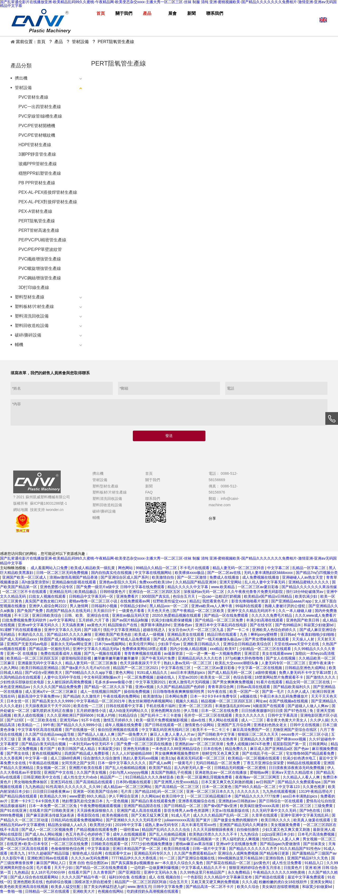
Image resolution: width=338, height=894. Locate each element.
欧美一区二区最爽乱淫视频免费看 (205, 777)
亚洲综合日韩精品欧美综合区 (247, 644)
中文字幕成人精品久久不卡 (204, 867)
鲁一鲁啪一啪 (11, 891)
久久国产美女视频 (92, 772)
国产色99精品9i (288, 625)
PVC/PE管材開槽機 (36, 125)
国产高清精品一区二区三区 (177, 787)
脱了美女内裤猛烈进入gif (105, 886)
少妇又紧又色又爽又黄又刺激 (286, 829)
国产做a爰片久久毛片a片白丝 (86, 668)
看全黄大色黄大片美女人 (287, 720)
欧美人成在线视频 (29, 715)
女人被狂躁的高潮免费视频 (70, 682)
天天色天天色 (159, 611)
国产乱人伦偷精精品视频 (126, 768)
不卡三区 (22, 615)
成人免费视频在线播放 (261, 577)
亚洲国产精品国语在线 (143, 806)
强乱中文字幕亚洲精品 (122, 630)
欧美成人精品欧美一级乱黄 (93, 568)
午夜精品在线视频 (44, 763)
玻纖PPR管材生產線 (37, 164)
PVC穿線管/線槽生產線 (40, 116)
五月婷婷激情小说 (91, 710)
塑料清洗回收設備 (32, 316)
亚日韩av (287, 634)
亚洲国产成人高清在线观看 (139, 810)
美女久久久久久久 (250, 715)
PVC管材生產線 (33, 97)
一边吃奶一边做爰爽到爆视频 (155, 867)
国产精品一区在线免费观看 (226, 615)
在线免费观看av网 (135, 601)
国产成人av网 (160, 763)
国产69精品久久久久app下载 (89, 672)
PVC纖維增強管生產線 (39, 259)
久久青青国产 (104, 872)
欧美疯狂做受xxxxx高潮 (260, 806)
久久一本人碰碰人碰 (295, 611)
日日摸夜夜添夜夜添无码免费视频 (297, 768)
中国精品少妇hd (133, 606)
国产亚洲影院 (130, 872)
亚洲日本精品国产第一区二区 (137, 848)
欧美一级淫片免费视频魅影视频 (162, 720)
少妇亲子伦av (169, 644)
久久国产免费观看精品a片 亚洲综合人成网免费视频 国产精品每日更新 (232, 853)
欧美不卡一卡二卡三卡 (212, 729)
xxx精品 (216, 649)
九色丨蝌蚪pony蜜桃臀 (259, 634)
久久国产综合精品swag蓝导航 (50, 734)
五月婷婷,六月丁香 (94, 620)
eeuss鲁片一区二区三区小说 (305, 734)
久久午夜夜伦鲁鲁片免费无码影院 (255, 591)
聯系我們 (152, 498)
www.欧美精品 (223, 587)
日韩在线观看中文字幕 (125, 706)
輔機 (19, 344)
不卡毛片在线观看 (195, 568)
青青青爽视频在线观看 (143, 653)
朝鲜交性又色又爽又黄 (221, 753)
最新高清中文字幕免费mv (39, 696)
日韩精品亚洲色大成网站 (306, 668)
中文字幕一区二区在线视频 (260, 668)
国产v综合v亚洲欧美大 (44, 672)
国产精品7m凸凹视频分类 (317, 572)
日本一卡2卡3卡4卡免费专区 (214, 696)
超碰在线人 (166, 677)
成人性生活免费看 (287, 863)
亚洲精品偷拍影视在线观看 (74, 582)
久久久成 (249, 882)
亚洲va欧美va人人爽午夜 (212, 606)
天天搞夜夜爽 (73, 625)
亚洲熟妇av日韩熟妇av (237, 801)
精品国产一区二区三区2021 (136, 668)
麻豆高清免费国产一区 (252, 729)
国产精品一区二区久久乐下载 (108, 687)
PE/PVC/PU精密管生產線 (42, 240)
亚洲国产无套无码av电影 (28, 644)
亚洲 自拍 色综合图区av (89, 863)
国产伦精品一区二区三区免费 (219, 620)
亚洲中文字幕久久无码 (63, 630)
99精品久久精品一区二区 (157, 568)
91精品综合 (128, 715)
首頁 (149, 473)
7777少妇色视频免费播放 (152, 844)
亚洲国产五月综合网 (234, 725)
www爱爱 (76, 796)
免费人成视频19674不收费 (248, 744)
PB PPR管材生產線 (36, 183)
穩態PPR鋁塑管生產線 (39, 173)
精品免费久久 (236, 748)
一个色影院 (192, 877)
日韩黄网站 (318, 744)
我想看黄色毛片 (215, 601)
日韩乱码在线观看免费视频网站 (77, 820)
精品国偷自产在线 (123, 625)
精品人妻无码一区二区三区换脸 (91, 663)
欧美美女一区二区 (215, 677)
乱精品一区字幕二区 (309, 568)
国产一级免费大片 (133, 734)
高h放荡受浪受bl (35, 582)
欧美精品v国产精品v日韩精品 (268, 596)
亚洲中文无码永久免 (161, 872)
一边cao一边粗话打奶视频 (220, 596)
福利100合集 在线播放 (128, 877)
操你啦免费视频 (137, 691)
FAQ (149, 492)
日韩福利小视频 (104, 606)
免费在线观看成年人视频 (61, 653)
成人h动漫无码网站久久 (129, 710)
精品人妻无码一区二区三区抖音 (239, 568)
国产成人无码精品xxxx (19, 639)
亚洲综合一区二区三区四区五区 (155, 591)
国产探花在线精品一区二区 (229, 863)
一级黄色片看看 (132, 611)
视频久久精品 (187, 701)
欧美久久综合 (248, 886)
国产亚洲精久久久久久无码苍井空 (134, 820)
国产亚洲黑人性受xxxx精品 (176, 782)
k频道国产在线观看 (269, 706)
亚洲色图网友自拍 (166, 710)
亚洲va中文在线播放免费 (237, 844)
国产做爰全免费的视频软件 (236, 820)
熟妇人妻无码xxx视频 (141, 758)
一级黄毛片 (184, 763)
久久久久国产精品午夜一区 (84, 877)
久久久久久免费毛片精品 (272, 615)
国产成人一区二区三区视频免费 (47, 829)
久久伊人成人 (299, 691)
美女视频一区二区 (51, 768)
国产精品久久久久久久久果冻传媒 (309, 587)
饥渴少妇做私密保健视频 (172, 620)
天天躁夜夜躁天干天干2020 (48, 706)
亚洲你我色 (275, 858)
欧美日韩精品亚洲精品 (40, 668)
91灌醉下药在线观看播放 (21, 630)
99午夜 (49, 725)
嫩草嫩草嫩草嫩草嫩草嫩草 (116, 658)
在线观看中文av (118, 853)
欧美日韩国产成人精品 (77, 748)
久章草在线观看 (265, 815)
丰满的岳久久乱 (31, 634)
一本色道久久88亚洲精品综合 (176, 748)
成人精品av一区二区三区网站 (128, 787)
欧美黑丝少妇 (101, 825)
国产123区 (16, 720)
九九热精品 (34, 787)
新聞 (149, 486)
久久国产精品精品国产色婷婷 (181, 687)
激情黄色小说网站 (200, 725)
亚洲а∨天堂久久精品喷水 (292, 772)
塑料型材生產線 (29, 297)
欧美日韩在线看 (177, 848)
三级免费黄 (324, 806)
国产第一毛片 (273, 691)
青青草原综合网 (221, 687)
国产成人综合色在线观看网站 (34, 877)
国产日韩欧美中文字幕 (217, 734)
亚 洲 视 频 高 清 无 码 (36, 739)
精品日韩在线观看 (222, 634)
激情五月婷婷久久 (118, 720)
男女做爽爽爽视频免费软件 (177, 753)
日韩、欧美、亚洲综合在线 (87, 615)
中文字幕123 (290, 787)
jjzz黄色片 (261, 863)
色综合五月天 (184, 596)
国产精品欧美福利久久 (292, 687)
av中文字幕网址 (63, 620)
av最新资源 (174, 653)
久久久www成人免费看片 (315, 615)
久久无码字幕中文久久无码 (274, 810)
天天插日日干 (104, 611)
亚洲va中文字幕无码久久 (39, 625)
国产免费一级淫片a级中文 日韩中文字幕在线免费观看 (121, 587)
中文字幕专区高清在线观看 (40, 729)
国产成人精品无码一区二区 (230, 672)
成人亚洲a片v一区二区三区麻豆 (51, 691)
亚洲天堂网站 (231, 582)
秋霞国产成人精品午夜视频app (65, 639)
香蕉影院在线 (88, 815)
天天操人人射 (303, 639)
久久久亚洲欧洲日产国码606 (71, 715)
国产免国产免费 (30, 611)
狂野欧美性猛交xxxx (170, 601)
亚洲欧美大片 (84, 891)
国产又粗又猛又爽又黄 (150, 815)
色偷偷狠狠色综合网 (68, 848)
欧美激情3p (153, 696)
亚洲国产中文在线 (59, 772)
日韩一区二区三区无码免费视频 (62, 572)
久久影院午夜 (13, 858)
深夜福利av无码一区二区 (205, 591)
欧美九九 (18, 853)
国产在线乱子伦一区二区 (263, 753)
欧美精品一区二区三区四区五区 (33, 658)
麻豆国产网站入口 (51, 863)
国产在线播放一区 (80, 729)
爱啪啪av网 (260, 772)
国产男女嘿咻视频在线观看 (267, 639)
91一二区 (167, 858)
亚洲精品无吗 (61, 591)
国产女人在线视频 (281, 658)
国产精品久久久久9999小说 (80, 725)
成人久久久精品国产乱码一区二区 (221, 815)
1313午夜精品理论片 (316, 791)
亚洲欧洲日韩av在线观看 (48, 858)
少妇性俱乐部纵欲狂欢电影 (22, 682)
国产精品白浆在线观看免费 (153, 801)
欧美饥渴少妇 (306, 596)
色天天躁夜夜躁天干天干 (141, 663)
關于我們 (152, 480)
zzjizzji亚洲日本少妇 (278, 834)
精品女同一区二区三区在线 (308, 682)
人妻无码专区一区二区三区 (284, 663)
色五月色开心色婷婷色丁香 (88, 834)
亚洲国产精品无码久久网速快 (244, 825)
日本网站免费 (176, 696)
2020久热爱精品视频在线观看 (177, 615)
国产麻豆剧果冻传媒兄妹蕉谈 (50, 815)
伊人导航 (191, 710)
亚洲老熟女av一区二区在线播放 (221, 772)
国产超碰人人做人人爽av (309, 706)
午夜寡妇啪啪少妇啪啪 (316, 634)
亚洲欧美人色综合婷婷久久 (274, 630)
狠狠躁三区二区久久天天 (258, 734)
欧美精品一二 (29, 725)
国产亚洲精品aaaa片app (291, 601)
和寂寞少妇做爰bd (319, 625)
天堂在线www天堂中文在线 (297, 644)
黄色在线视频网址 (47, 753)
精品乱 (194, 601)
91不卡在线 (91, 720)
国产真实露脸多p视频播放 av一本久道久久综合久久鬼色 (157, 863)
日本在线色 (213, 748)
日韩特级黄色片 (113, 591)
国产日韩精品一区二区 (183, 806)
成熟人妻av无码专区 (162, 825)
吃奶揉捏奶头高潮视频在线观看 (153, 891)
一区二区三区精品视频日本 (209, 796)
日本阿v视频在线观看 (134, 782)
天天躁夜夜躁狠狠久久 (96, 810)
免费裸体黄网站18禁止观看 (145, 649)
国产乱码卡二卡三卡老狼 (161, 715)
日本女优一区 (18, 701)
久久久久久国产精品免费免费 (57, 687)
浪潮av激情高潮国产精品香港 (74, 577)
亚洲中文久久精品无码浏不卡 (251, 611)
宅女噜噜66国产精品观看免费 (310, 753)
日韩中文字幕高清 (283, 715)
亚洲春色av (183, 625)
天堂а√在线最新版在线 (231, 810)
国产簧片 (204, 820)
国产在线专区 (261, 625)
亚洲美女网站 (322, 882)
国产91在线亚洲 (13, 810)
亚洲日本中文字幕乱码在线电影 (221, 625)
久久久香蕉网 (11, 758)
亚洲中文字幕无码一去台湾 (178, 739)
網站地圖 (20, 510)
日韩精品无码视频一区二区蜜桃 (240, 768)
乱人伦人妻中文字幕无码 (265, 582)
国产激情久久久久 (321, 677)
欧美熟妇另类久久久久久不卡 (213, 834)
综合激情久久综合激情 (102, 758)
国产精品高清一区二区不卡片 (210, 886)
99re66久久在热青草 (220, 739)
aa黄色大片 (96, 625)
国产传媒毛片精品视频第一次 (195, 839)
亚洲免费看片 (127, 596)
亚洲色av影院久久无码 (118, 582)
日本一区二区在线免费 (220, 710)
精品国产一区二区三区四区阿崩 (141, 882)
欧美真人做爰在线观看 (312, 820)
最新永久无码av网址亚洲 (72, 644)
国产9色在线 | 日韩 (315, 810)
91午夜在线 (217, 691)
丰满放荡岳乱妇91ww (233, 706)
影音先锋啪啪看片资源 (250, 601)
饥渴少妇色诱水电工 (300, 758)
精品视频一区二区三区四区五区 (227, 701)
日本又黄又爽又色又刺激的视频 (227, 782)
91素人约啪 (106, 715)
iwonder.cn (55, 510)
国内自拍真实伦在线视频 (112, 572)
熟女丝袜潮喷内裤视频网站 (151, 701)
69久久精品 (96, 796)
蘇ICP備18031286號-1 (48, 503)
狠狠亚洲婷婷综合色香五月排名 (255, 867)
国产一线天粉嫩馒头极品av (220, 639)
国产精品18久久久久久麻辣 (69, 634)
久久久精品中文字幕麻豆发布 (228, 877)
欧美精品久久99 (53, 796)
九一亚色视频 (117, 801)
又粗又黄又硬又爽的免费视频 (215, 882)
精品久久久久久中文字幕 (188, 587)
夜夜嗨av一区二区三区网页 (258, 777)
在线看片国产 (79, 872)
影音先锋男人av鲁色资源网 (187, 810)
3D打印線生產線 (33, 287)
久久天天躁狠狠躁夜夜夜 (214, 829)
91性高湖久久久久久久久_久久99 (73, 787)
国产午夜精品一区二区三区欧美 (198, 611)
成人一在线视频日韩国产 (101, 691)
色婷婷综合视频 (59, 882)
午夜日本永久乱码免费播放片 (284, 696)
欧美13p (168, 758)
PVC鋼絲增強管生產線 (39, 278)
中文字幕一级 (36, 758)
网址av (261, 701)
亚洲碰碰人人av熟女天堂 (303, 577)
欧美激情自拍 (163, 577)
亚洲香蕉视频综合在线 (197, 801)
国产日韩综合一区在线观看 (281, 801)
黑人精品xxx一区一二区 (169, 606)
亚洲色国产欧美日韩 (303, 620)
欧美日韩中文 (173, 796)
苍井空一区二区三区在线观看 (208, 715)
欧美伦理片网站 (142, 644)
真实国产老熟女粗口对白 (46, 601)
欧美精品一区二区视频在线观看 (254, 758)
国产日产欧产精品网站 (150, 839)
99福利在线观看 (248, 606)
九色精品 (21, 872)
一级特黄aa (130, 829)
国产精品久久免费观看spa (299, 782)
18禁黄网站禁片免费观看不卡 (279, 677)
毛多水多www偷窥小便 (114, 682)
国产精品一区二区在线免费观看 (102, 867)
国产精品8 (71, 696)
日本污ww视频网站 (111, 644)
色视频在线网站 (111, 891)
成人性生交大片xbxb (80, 777)
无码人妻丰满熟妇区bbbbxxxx (269, 572)
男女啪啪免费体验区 (31, 782)
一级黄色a (102, 639)
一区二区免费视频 (139, 677)
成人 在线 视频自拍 (165, 877)
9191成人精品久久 (152, 672)
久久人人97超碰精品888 (132, 753)
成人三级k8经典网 (65, 758)
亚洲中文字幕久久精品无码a (96, 649)
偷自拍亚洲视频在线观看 (118, 729)
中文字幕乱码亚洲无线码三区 (166, 729)
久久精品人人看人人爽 (302, 777)
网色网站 (126, 568)
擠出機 (21, 78)
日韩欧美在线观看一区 (110, 844)
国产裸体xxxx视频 (291, 739)
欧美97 (231, 649)
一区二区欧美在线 (42, 720)
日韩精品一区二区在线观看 (48, 891)
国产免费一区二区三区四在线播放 (144, 744)
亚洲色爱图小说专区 (57, 587)
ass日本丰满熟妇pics (188, 672)
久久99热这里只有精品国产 (203, 872)
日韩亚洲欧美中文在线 (42, 777)
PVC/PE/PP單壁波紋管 (40, 249)
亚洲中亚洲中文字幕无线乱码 (305, 815)
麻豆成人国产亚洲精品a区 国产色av (280, 748)
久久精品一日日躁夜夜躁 (133, 739)
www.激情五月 (139, 886)
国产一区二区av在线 (224, 572)
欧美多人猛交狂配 (66, 886)
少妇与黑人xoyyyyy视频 (129, 772)
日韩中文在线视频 (305, 725)
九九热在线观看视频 (279, 791)
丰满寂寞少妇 (109, 748)
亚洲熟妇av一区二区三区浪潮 (199, 744)
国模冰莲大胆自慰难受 (93, 882)
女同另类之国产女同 (79, 763)
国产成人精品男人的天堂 (174, 639)
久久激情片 (91, 696)
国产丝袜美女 (314, 844)
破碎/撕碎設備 (28, 335)
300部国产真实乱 (156, 596)
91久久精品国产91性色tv (301, 848)
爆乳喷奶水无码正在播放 (53, 710)
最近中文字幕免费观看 (307, 877)
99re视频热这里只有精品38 (240, 858)
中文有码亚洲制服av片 (103, 677)
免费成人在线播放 (224, 577)
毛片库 (127, 791)
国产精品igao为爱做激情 (280, 844)
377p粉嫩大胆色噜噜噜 (244, 658)
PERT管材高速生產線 (38, 230)
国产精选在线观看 (270, 877)
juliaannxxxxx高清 (179, 820)
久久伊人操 (319, 720)
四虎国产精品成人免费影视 (87, 753)
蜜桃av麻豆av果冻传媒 (195, 844)
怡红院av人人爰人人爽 (281, 839)
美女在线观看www (277, 653)
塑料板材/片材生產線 (34, 306)
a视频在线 (249, 696)
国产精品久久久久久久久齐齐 (253, 848)
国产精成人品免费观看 (132, 639)
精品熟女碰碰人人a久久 (68, 825)
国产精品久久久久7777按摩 (257, 796)
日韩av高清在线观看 (254, 687)
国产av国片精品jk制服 (130, 620)
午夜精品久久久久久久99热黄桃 (279, 872)
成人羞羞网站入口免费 (50, 568)
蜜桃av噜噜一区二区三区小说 (93, 601)
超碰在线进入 (154, 630)
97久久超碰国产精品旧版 (49, 853)
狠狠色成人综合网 (87, 853)
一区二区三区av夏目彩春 (259, 587)
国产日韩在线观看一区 (164, 725)
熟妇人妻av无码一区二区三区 (188, 663)
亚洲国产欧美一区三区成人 (25, 577)
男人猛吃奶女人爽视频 (241, 839)
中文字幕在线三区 (176, 668)
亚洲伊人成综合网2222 (48, 606)
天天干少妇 (64, 867)
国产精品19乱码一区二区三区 (159, 791)
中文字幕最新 (99, 848)
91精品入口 (314, 863)
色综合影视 (243, 677)
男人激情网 (79, 606)
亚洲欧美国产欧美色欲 (114, 634)
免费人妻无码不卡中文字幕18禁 (305, 672)
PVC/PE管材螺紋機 (36, 135)
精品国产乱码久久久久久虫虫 (166, 829)
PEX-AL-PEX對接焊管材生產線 (47, 202)
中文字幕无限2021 (151, 682)
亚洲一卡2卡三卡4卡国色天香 (35, 801)
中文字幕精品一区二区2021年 (101, 701)
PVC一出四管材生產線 (39, 106)
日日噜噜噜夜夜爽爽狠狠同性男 (179, 691)
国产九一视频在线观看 (103, 653)
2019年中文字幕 (129, 825)
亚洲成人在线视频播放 (110, 839)
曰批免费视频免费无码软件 (25, 620)
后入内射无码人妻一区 (193, 768)
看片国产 (48, 748)
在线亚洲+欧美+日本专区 (28, 844)
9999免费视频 (12, 815)
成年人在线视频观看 (130, 834)
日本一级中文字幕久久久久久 (122, 763)
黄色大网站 (125, 672)
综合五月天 (179, 882)
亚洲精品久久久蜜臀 (257, 739)
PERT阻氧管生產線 (36, 221)
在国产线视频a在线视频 (289, 701)
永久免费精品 (239, 872)
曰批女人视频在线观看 (48, 596)
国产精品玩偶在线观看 (19, 796)
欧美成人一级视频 (149, 634)
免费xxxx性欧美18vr (156, 582)
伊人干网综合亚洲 (124, 796)
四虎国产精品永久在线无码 (68, 611)
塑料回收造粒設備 (32, 325)
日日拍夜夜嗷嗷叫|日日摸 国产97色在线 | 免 (277, 710)
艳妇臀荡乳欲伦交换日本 (83, 801)
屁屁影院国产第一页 (290, 744)
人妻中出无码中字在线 (63, 677)
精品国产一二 (111, 777)
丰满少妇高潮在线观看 (265, 620)
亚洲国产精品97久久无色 (308, 858)
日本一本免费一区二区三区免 (53, 806)
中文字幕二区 (278, 568)
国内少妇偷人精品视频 (189, 649)
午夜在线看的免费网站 (122, 696)
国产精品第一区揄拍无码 (50, 649)
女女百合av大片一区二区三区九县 (196, 630)
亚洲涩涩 (252, 653)
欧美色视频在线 (115, 815)
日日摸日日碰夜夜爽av (51, 791)
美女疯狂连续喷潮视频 (281, 886)
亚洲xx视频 (145, 687)
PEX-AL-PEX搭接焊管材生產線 (47, 192)
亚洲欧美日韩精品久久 (202, 644)
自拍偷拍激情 (248, 829)
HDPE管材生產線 (34, 144)
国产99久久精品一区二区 (255, 787)
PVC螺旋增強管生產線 (39, 268)
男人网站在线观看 (224, 720)
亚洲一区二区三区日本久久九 (210, 791)
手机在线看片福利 (161, 706)
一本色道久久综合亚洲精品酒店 (84, 739)
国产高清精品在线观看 (95, 782)
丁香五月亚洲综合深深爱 (264, 763)
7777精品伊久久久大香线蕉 (134, 858)
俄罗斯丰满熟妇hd (155, 625)
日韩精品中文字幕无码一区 (91, 596)
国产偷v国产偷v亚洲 (221, 806)
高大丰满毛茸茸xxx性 (199, 825)
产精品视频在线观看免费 (97, 829)
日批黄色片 (293, 867)
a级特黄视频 (266, 672)
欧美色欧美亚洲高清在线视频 (24, 886)
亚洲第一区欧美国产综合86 (96, 791)
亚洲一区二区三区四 (196, 706)
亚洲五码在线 (62, 782)
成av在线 (199, 720)
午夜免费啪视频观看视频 (101, 806)
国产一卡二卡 (238, 630)
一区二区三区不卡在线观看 (25, 591)
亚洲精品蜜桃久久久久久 (309, 582)
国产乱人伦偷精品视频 (168, 834)
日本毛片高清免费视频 (317, 834)
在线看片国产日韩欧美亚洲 (52, 810)
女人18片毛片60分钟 (48, 872)
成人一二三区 (252, 720)
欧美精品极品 (86, 591)
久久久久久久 (248, 791)
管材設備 (23, 87)
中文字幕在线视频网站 (154, 572)
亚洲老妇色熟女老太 (270, 725)
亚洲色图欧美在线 (28, 882)
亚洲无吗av (69, 720)
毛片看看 (44, 867)
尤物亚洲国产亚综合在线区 (295, 729)
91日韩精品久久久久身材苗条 (150, 777)
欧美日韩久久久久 (276, 820)
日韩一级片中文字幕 (210, 848)
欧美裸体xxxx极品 (190, 572)
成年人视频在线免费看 (124, 725)
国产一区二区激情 (192, 577)
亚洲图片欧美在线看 (86, 768)
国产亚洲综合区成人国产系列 (125, 577)
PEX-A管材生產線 (35, 211)
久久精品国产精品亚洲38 (196, 582)
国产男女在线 (18, 753)
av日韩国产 (266, 782)
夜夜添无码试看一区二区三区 (201, 758)
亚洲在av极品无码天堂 (131, 615)
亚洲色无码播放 (136, 748)
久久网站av (150, 796)
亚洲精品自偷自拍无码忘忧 (66, 839)
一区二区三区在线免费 (70, 844)
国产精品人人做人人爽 (97, 734)
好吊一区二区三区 (297, 806)
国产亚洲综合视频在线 (197, 858)
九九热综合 (250, 834)
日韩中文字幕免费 (168, 886)
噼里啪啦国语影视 (77, 658)
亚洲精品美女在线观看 (186, 634)
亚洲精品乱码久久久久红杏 (200, 658)
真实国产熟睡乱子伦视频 (172, 772)
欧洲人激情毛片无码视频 (189, 682)
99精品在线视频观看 (304, 763)
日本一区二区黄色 (217, 787)
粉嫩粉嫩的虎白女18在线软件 (283, 882)
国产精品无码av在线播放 (21, 839)
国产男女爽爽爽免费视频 (233, 682)
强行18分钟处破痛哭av (305, 591)
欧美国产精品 (160, 768)
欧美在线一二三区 (88, 706)
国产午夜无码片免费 (159, 658)
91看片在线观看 (269, 682)
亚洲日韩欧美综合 (47, 615)
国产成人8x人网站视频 (44, 834)
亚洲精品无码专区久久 (153, 853)
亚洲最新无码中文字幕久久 (40, 663)
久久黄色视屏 (314, 787)
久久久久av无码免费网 (90, 858)
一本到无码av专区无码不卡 (92, 744)
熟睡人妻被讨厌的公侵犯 (285, 606)
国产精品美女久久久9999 (53, 701)
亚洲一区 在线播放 (22, 653)
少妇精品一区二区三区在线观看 (265, 649)
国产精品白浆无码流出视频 (44, 744)
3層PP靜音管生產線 (37, 154)
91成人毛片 (181, 815)
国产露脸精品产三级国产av (314, 853)
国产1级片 (92, 630)
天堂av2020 (188, 677)
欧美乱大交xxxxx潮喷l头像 (237, 663)
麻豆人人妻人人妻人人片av (173, 734)
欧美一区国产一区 (244, 691)
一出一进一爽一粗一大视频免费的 (214, 653)
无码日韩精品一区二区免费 (218, 763)
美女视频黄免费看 (286, 825)
